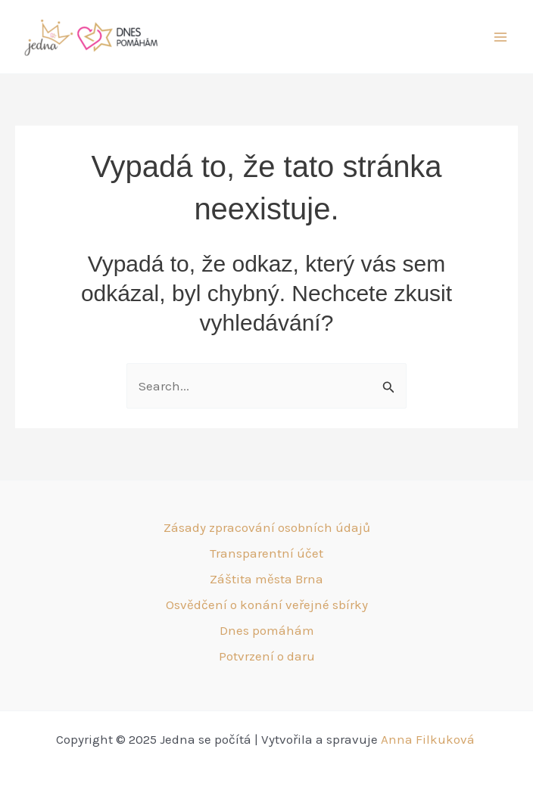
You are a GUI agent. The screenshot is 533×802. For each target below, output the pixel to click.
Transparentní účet (266, 553)
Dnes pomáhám (267, 630)
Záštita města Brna (266, 578)
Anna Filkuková (429, 739)
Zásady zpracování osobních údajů (267, 527)
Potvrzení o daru (267, 656)
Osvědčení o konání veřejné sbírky (267, 604)
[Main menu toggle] (501, 37)
